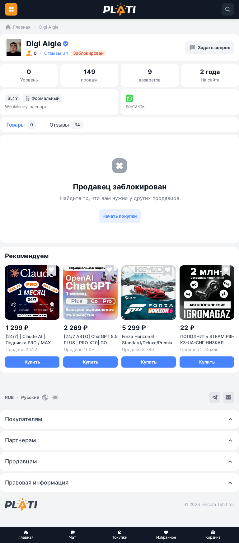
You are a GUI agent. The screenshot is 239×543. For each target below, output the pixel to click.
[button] (25, 535)
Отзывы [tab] (66, 124)
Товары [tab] (21, 124)
